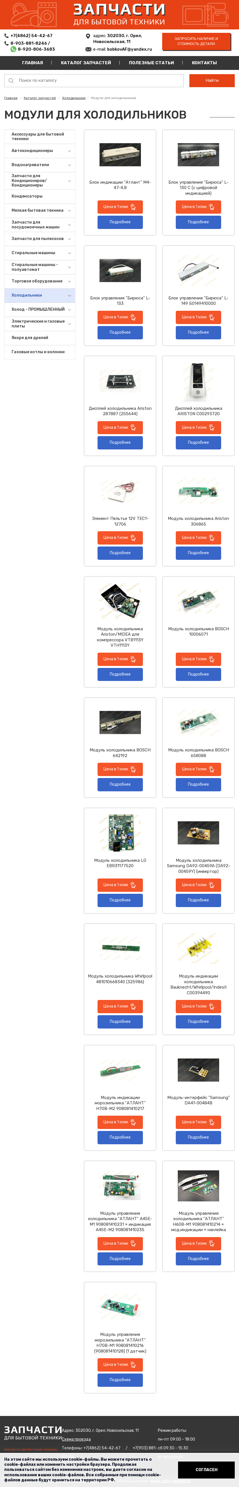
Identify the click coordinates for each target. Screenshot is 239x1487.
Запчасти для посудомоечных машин (36, 225)
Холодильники (74, 98)
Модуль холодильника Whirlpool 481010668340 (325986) (120, 979)
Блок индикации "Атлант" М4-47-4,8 (120, 185)
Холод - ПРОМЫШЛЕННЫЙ (38, 309)
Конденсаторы (27, 196)
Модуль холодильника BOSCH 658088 (198, 752)
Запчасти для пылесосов (38, 238)
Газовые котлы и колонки (38, 352)
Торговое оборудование (37, 281)
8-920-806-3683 (36, 49)
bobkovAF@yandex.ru (129, 49)
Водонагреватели (30, 164)
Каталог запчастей (86, 62)
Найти (212, 80)
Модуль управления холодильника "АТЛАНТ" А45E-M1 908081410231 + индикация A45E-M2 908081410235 (120, 1222)
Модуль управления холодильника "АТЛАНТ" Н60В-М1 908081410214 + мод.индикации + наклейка (198, 1222)
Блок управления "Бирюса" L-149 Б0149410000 (198, 300)
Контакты (204, 62)
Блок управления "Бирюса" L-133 (120, 300)
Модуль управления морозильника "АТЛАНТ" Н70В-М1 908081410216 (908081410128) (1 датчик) (120, 1343)
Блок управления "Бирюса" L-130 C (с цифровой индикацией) (198, 188)
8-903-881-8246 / (30, 43)
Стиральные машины (33, 252)
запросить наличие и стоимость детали (196, 41)
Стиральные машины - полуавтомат (35, 267)
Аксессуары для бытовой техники (38, 137)
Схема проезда (76, 1439)
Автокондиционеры (32, 150)
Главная (32, 62)
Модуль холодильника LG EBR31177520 (120, 863)
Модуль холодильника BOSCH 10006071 (198, 631)
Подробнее (120, 222)
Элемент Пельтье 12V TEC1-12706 (120, 521)
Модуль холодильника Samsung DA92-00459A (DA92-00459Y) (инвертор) (198, 866)
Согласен (206, 1469)
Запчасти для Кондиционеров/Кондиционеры (29, 180)
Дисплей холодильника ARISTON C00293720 (198, 411)
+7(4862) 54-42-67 (31, 35)
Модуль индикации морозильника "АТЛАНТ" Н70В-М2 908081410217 (120, 1103)
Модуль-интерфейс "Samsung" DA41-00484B (198, 1100)
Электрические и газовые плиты (38, 324)
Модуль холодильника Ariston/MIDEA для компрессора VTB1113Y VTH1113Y (120, 637)
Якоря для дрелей (30, 337)
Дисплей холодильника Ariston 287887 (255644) (120, 411)
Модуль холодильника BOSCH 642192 (120, 752)
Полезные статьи (151, 62)
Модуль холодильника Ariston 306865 (198, 521)
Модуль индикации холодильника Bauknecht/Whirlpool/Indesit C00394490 (198, 984)
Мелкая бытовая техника (38, 210)
